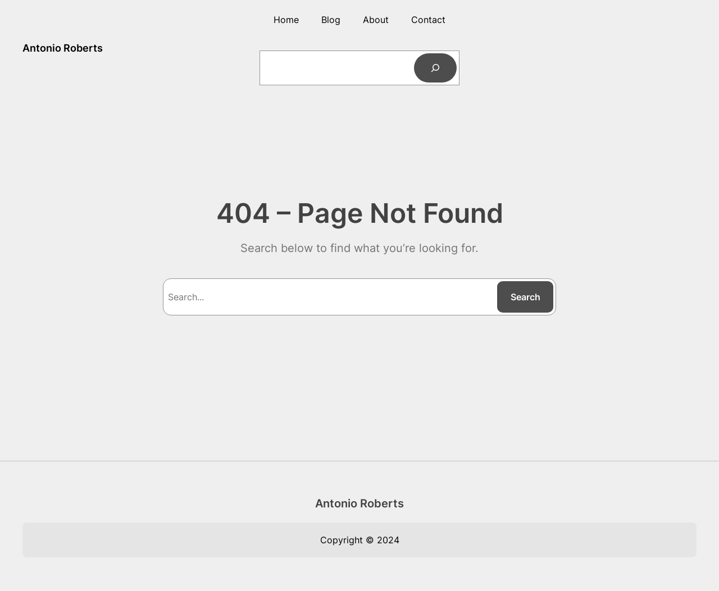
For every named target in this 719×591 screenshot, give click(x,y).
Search (525, 297)
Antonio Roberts (62, 48)
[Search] (435, 68)
